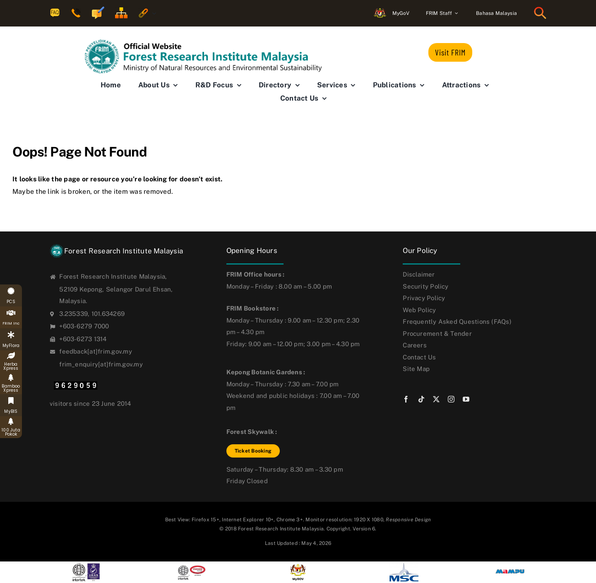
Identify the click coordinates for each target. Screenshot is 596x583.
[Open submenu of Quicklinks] (152, 13)
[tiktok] (421, 399)
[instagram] (451, 399)
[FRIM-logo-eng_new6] (209, 43)
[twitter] (436, 399)
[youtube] (466, 399)
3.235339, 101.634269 (92, 313)
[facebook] (406, 399)
